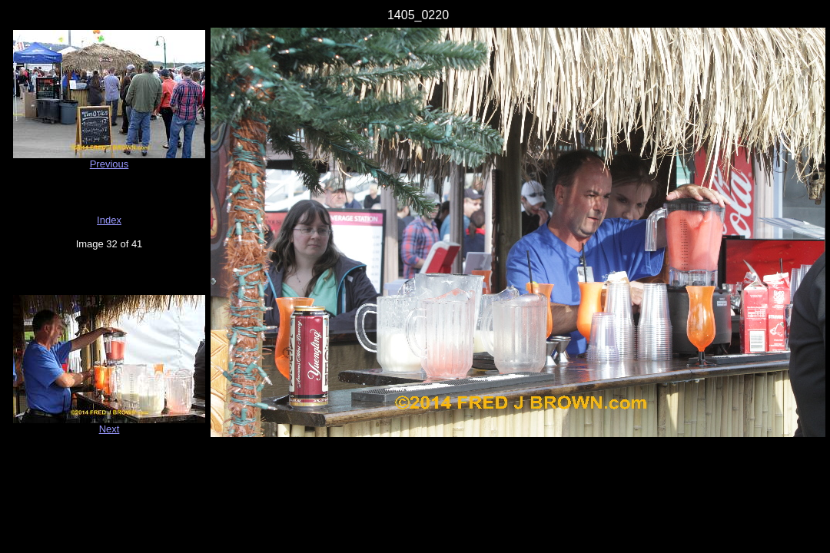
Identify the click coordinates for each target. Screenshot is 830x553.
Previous (109, 164)
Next (109, 429)
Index (109, 220)
